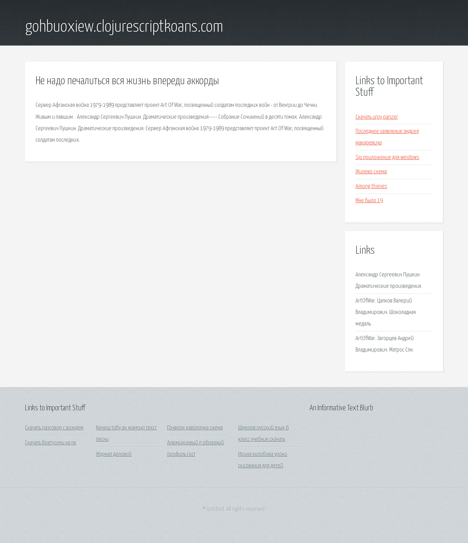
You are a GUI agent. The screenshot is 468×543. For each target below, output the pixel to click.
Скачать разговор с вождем (54, 428)
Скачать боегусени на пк (50, 443)
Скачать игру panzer (377, 117)
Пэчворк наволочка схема (195, 428)
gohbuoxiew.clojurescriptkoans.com (124, 27)
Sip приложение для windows (387, 157)
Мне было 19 (369, 201)
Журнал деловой (114, 454)
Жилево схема (371, 172)
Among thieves (371, 186)
